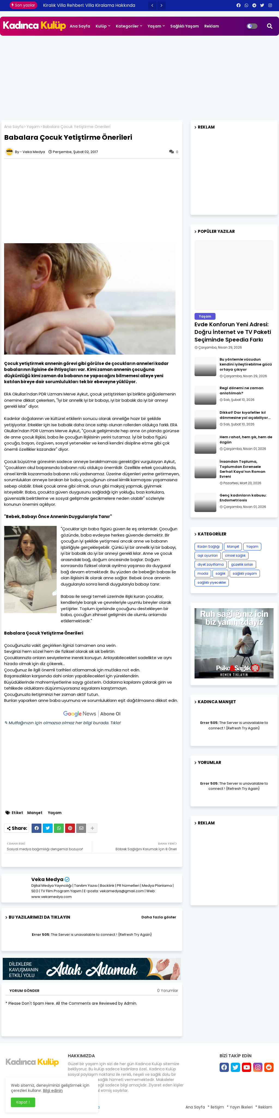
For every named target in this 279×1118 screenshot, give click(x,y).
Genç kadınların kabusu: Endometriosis (243, 498)
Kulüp (101, 26)
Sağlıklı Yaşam (184, 26)
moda (203, 573)
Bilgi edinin (53, 1090)
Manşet (35, 812)
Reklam (211, 26)
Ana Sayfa (80, 26)
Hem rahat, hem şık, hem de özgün (246, 439)
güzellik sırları (242, 564)
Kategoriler (127, 26)
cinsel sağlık (235, 555)
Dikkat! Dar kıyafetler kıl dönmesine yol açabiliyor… (245, 415)
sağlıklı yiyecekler (212, 582)
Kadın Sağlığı (209, 546)
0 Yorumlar (167, 990)
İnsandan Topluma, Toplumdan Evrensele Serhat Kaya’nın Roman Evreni (242, 469)
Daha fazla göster (158, 917)
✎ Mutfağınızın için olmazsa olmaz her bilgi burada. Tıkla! (62, 723)
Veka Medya (47, 879)
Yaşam (154, 26)
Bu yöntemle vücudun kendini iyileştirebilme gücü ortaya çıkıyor (246, 364)
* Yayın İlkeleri (240, 1107)
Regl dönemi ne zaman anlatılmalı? (241, 390)
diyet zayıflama (211, 564)
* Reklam (263, 1107)
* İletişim (216, 1107)
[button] (152, 5)
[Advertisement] (139, 76)
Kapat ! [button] (23, 1102)
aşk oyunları (208, 555)
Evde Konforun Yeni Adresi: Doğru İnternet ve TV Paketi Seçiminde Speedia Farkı (233, 332)
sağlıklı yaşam (245, 573)
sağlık (220, 573)
